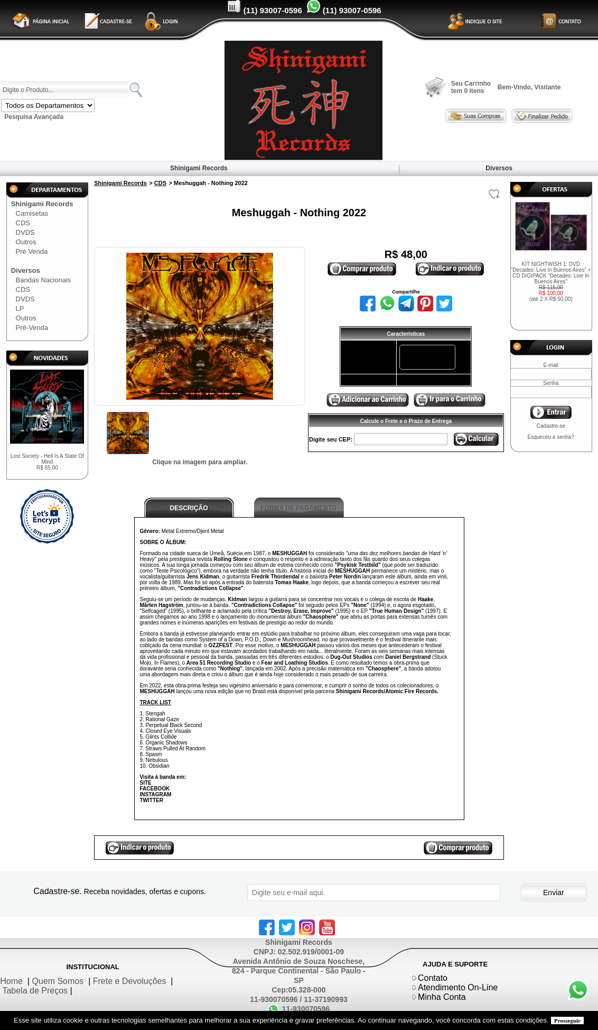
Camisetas (32, 213)
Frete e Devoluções (129, 981)
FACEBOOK (155, 789)
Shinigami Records (199, 168)
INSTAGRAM (156, 794)
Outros (26, 242)
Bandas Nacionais (43, 280)
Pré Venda (32, 251)
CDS (23, 223)
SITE (146, 783)
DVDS (25, 232)
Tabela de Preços (35, 990)
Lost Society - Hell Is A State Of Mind (47, 462)
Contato (432, 977)
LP (20, 308)
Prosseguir (567, 1020)
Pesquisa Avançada (33, 117)
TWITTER (151, 800)
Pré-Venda (32, 328)
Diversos (499, 168)
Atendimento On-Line (458, 987)
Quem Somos (57, 981)
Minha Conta (442, 996)
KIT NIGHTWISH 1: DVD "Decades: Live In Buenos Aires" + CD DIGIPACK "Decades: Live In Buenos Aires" (551, 281)
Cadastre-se (551, 426)
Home (11, 981)
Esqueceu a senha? (551, 437)
